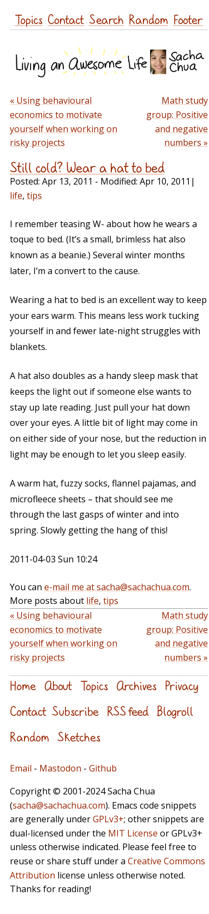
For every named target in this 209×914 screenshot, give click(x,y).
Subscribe (75, 711)
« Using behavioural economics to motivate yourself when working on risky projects (63, 121)
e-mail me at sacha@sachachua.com (116, 587)
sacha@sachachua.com (59, 805)
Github (103, 768)
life (16, 195)
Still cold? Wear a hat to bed (87, 167)
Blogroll (175, 711)
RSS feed (127, 711)
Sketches (78, 736)
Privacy (181, 685)
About (58, 685)
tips (34, 195)
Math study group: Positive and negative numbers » (177, 121)
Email (21, 768)
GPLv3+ (108, 819)
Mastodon (60, 768)
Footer (188, 19)
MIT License (133, 833)
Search (106, 19)
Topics (29, 19)
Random (148, 19)
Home (23, 685)
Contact (65, 19)
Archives (136, 685)
